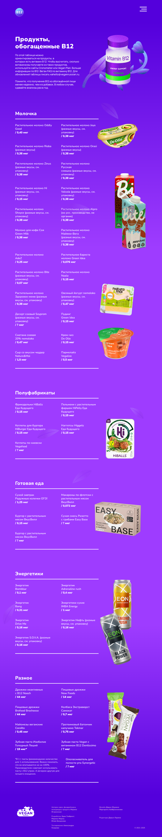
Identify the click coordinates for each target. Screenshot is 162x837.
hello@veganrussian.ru (66, 74)
